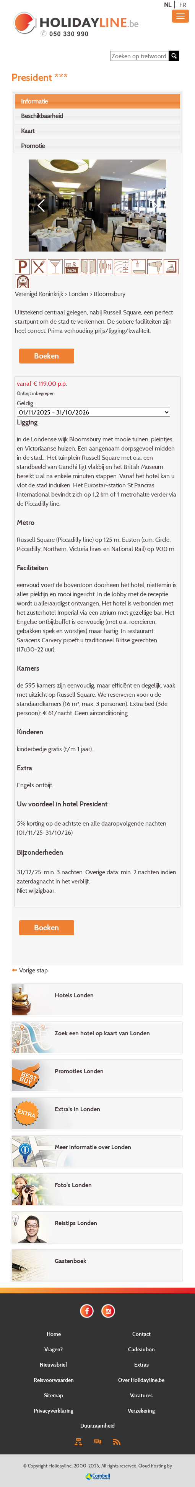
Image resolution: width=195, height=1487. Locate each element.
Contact (141, 1334)
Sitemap (53, 1395)
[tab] (97, 101)
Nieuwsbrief (53, 1364)
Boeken (46, 355)
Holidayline (60, 1466)
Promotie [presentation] (33, 146)
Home (54, 1334)
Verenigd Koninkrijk (39, 294)
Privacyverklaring (53, 1410)
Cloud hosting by (155, 1466)
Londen (78, 294)
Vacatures (141, 1395)
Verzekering (141, 1410)
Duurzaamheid (97, 1425)
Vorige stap (33, 970)
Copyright (37, 1466)
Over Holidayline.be (141, 1380)
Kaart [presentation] (27, 131)
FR (182, 4)
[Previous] (44, 205)
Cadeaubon (141, 1349)
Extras (141, 1364)
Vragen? (53, 1349)
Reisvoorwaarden (54, 1380)
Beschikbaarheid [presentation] (42, 116)
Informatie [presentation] (34, 101)
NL (167, 4)
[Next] (151, 205)
